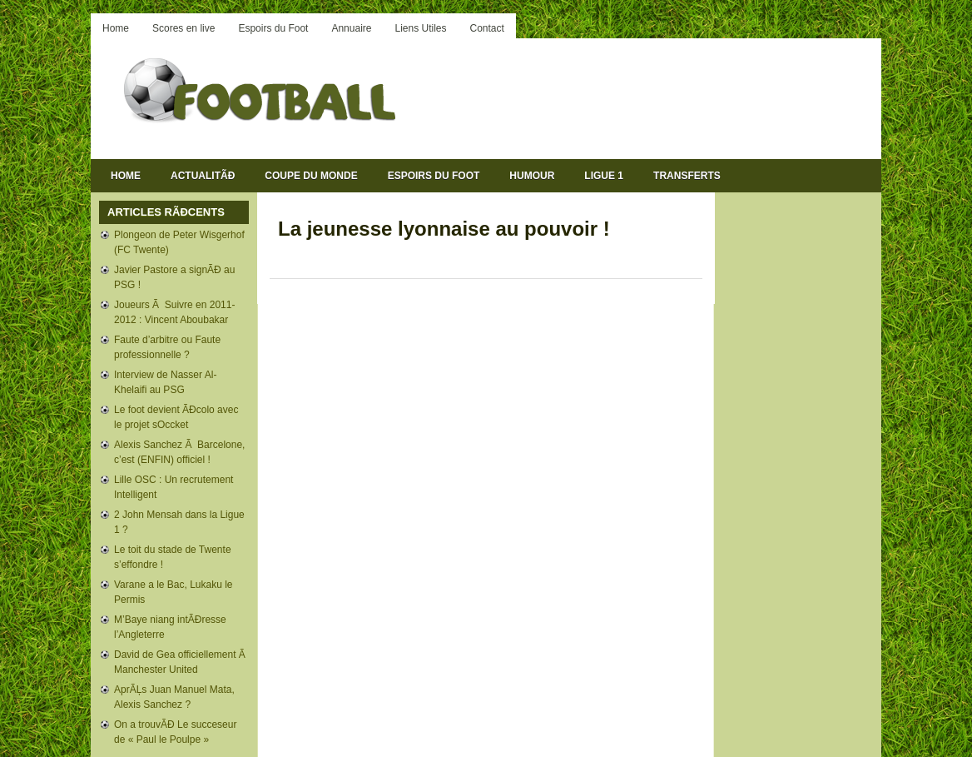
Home (115, 28)
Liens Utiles (420, 28)
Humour (531, 176)
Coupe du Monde (311, 176)
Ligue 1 (603, 176)
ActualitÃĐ (203, 176)
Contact (487, 28)
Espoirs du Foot (273, 28)
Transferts (687, 176)
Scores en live (183, 28)
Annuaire (351, 28)
